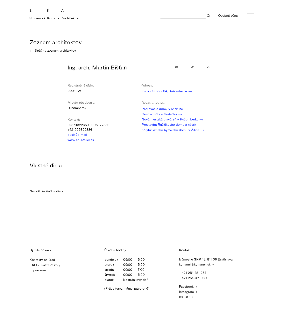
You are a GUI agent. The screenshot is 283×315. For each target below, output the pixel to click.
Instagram (188, 291)
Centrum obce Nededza (162, 114)
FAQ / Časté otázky (47, 264)
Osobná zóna (230, 15)
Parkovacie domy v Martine (165, 108)
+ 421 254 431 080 (194, 277)
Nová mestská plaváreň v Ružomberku (172, 119)
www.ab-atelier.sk (83, 139)
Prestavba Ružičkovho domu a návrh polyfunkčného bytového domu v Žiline (173, 127)
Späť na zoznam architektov (53, 50)
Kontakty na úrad (45, 259)
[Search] (183, 15)
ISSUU (186, 296)
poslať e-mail (79, 134)
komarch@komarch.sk (196, 264)
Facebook (188, 286)
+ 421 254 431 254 (194, 272)
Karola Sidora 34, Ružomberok (167, 91)
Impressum (40, 270)
